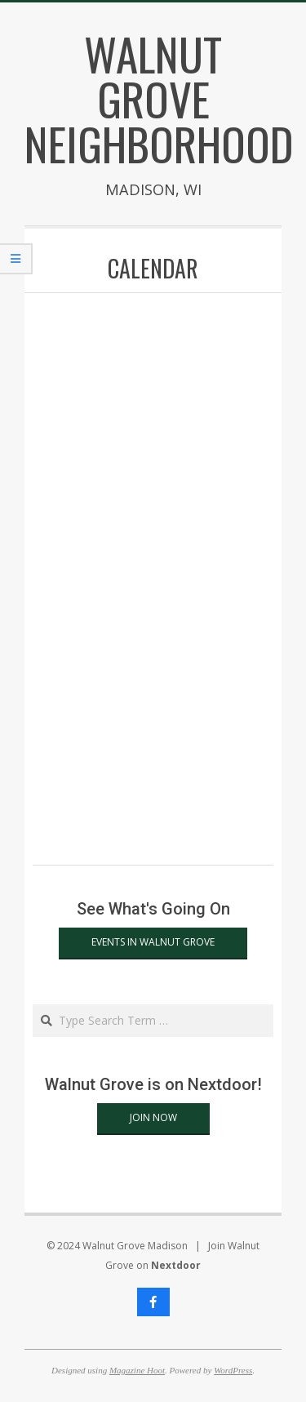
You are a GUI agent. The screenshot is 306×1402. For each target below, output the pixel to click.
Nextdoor (176, 1265)
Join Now (153, 1117)
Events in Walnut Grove (153, 942)
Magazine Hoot (137, 1370)
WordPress (233, 1370)
